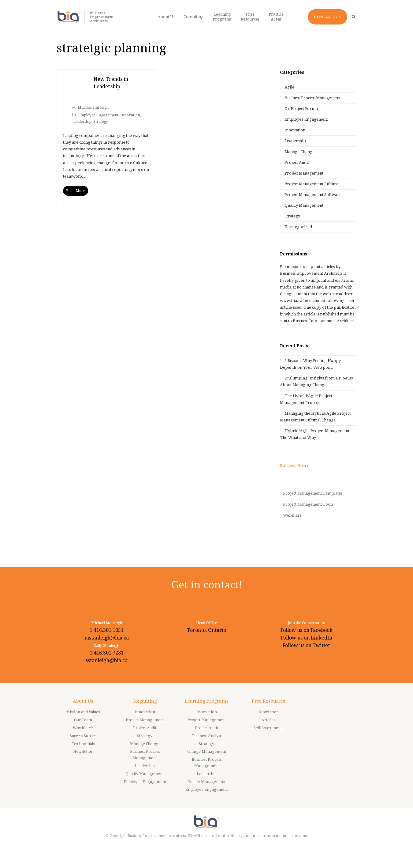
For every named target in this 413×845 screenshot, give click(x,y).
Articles (268, 720)
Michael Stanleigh (93, 107)
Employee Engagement (98, 115)
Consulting (144, 701)
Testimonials (83, 744)
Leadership (81, 121)
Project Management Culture (311, 184)
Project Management (304, 173)
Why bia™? (83, 728)
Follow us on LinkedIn (306, 638)
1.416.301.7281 (107, 653)
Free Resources (268, 701)
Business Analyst (206, 736)
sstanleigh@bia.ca (107, 660)
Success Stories (83, 736)
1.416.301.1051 (107, 630)
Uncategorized (298, 226)
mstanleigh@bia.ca (106, 638)
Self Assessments (268, 728)
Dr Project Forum (301, 108)
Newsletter (83, 751)
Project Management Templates (312, 493)
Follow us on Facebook (307, 630)
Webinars (292, 515)
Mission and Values (83, 712)
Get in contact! (206, 585)
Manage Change (299, 151)
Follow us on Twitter (306, 645)
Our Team (83, 720)
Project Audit (297, 162)
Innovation (130, 115)
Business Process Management (312, 98)
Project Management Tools (308, 504)
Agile (289, 87)
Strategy (100, 121)
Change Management (206, 751)
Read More (75, 191)
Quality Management (304, 205)
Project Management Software (313, 194)
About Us (83, 701)
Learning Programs (207, 701)
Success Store (294, 465)
